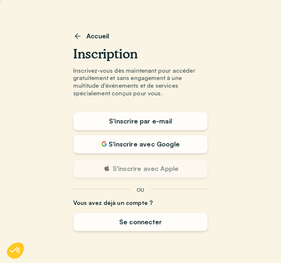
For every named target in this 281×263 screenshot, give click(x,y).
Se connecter (140, 222)
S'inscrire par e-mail (140, 121)
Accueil (91, 36)
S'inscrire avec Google (140, 144)
